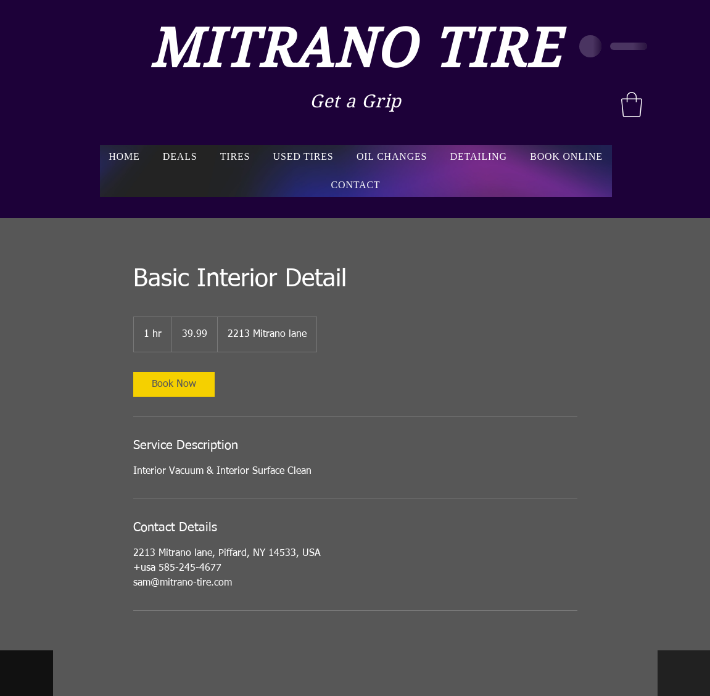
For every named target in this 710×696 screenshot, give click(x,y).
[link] (174, 384)
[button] (631, 104)
